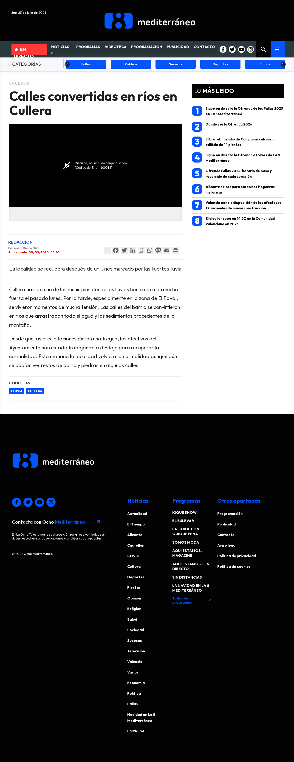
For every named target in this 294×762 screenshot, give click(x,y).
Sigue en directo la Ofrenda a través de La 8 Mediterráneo (236, 157)
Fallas (132, 704)
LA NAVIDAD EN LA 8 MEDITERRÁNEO (190, 588)
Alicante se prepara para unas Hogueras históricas (233, 189)
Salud (132, 619)
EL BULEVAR (183, 520)
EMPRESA (136, 731)
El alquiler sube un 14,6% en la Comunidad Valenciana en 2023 (233, 221)
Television (136, 651)
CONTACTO (204, 46)
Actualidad (137, 513)
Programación (230, 513)
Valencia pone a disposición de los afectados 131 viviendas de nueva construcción (237, 205)
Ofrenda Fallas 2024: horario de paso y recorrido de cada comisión (232, 173)
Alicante (134, 534)
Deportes (135, 577)
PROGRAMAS (88, 46)
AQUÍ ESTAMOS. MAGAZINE (187, 553)
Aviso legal (226, 545)
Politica (134, 693)
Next (283, 64)
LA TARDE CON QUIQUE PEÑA (185, 531)
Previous (67, 64)
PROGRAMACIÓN (146, 46)
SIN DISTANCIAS (187, 577)
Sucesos (19, 83)
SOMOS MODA (185, 542)
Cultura (134, 566)
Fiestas (134, 587)
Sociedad (135, 630)
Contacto (226, 534)
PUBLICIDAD (178, 46)
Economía (136, 682)
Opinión (134, 598)
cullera (35, 391)
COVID (133, 556)
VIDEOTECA (116, 46)
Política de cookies (234, 566)
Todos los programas (192, 600)
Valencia (134, 661)
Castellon (135, 545)
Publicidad (226, 524)
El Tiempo (136, 524)
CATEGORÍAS (26, 64)
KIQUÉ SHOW (184, 512)
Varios (133, 672)
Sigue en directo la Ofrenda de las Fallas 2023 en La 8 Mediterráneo (237, 111)
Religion (134, 608)
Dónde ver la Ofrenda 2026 (222, 127)
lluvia (16, 391)
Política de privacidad (236, 556)
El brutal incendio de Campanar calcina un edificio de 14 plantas (234, 142)
